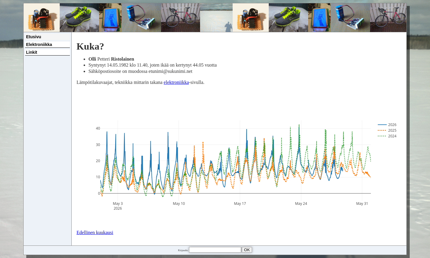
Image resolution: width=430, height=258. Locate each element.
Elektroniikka (39, 44)
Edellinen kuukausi (94, 232)
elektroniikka (176, 82)
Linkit (31, 52)
